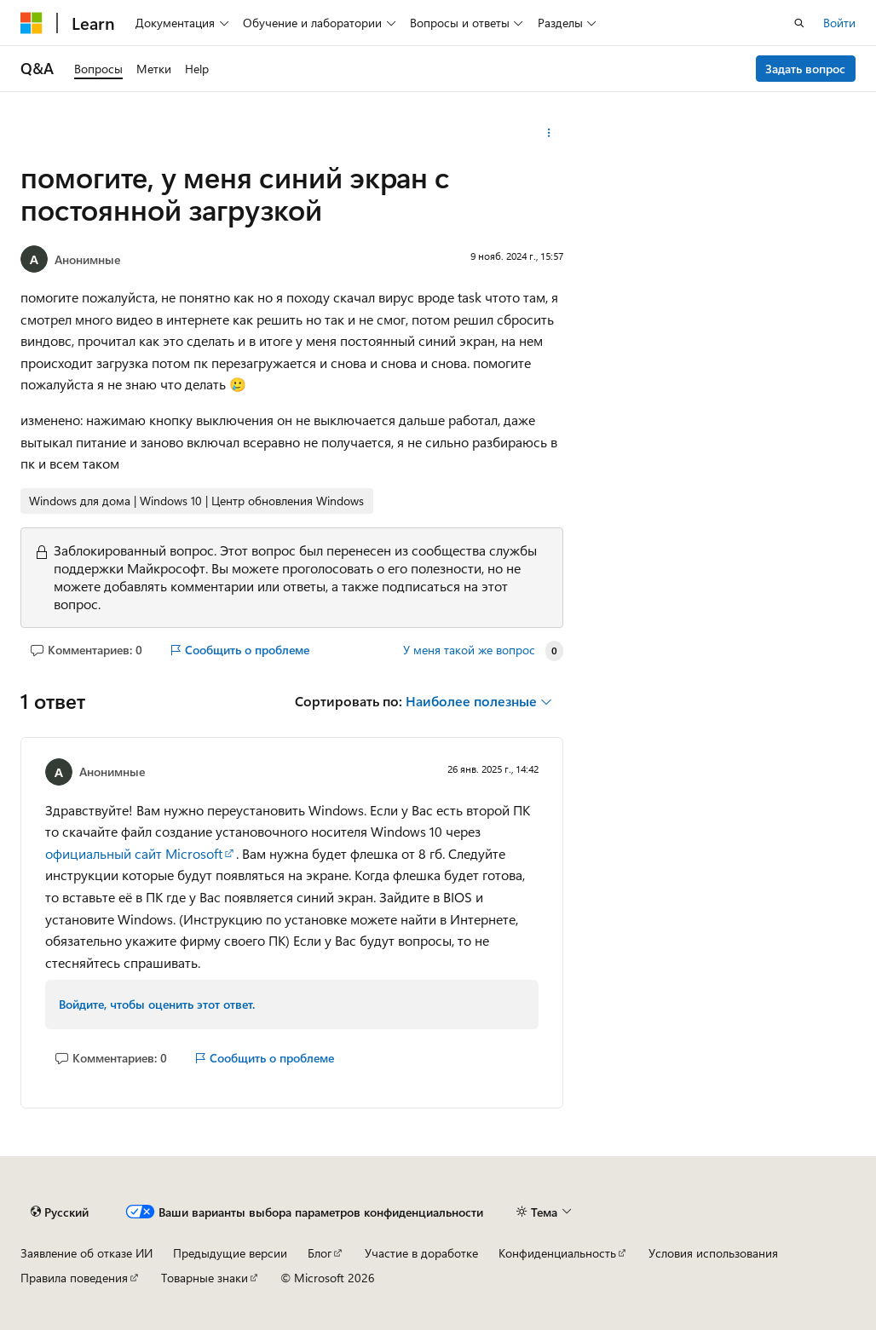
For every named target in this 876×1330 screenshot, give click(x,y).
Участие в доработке (421, 1253)
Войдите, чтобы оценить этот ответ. (157, 1004)
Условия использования (713, 1253)
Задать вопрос (805, 68)
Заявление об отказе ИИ (86, 1253)
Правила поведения (74, 1278)
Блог (319, 1253)
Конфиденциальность (557, 1253)
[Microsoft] (31, 23)
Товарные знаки (204, 1278)
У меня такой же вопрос (469, 650)
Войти (839, 22)
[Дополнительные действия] (548, 133)
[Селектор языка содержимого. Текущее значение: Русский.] (59, 1211)
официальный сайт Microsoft (133, 853)
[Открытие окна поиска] (799, 23)
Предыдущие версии (230, 1253)
